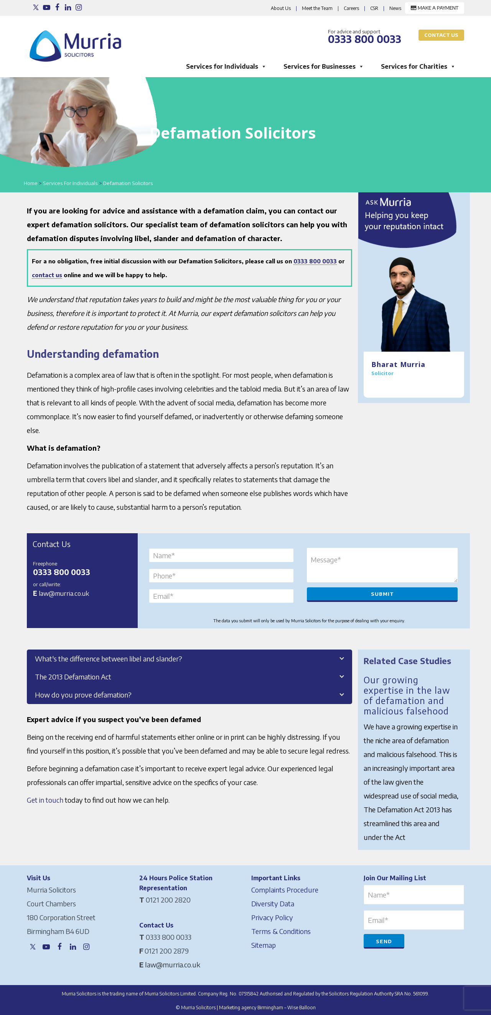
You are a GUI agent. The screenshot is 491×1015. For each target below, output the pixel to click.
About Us (281, 8)
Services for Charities (418, 66)
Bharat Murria (398, 364)
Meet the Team (317, 8)
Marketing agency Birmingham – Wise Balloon (267, 1006)
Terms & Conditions (281, 929)
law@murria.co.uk (64, 593)
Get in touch (45, 799)
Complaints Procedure (284, 888)
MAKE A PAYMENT (434, 8)
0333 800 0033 (315, 261)
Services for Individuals (226, 66)
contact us (47, 274)
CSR (374, 8)
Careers (351, 8)
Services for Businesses (323, 66)
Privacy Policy (272, 915)
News (395, 8)
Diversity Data (272, 902)
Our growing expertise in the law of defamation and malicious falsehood (407, 694)
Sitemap (263, 943)
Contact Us (441, 35)
